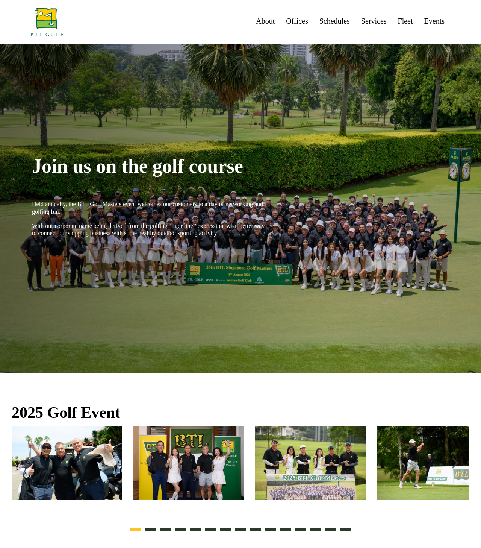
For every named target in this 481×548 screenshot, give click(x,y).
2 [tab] (150, 529)
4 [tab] (180, 529)
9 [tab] (255, 529)
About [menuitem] (265, 21)
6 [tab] (210, 529)
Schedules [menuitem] (334, 21)
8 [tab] (240, 529)
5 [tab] (195, 529)
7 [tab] (225, 529)
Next (454, 461)
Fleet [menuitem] (405, 21)
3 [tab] (165, 529)
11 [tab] (285, 529)
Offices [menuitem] (297, 21)
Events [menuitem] (434, 21)
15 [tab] (345, 529)
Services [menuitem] (374, 21)
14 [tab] (330, 529)
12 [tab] (300, 529)
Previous (26, 461)
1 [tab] (135, 529)
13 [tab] (315, 529)
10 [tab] (270, 529)
